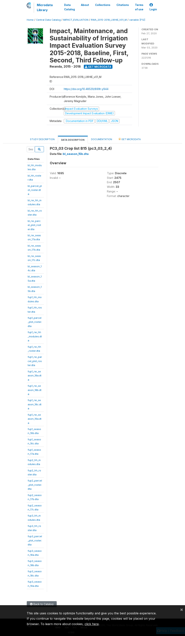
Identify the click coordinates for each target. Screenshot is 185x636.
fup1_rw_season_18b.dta (34, 390)
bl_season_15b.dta (76, 153)
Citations (122, 5)
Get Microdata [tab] (130, 139)
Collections (102, 5)
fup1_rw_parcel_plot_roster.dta (35, 361)
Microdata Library (45, 7)
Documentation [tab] (101, 139)
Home (30, 19)
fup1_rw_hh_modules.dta (35, 336)
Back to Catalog (41, 604)
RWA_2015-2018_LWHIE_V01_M (109, 19)
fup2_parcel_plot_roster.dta (35, 484)
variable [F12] (137, 19)
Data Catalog (69, 7)
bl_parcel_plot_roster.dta (35, 190)
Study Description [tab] (42, 139)
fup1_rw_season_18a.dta (34, 375)
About (85, 5)
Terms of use (139, 7)
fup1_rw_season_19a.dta (34, 418)
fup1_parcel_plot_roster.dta (35, 322)
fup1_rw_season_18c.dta (34, 404)
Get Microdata (98, 66)
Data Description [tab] (73, 139)
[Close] (181, 609)
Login (153, 7)
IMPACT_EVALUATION (75, 19)
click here (92, 624)
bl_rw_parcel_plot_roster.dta (34, 225)
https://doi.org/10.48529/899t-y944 (86, 89)
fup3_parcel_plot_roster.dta (35, 540)
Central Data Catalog (48, 19)
